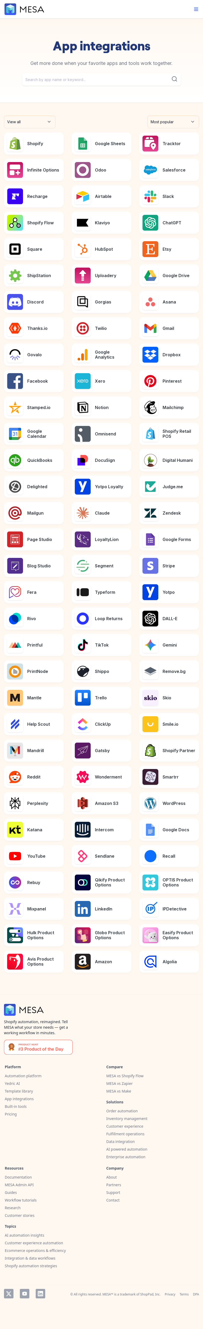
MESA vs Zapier (119, 1083)
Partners (113, 1184)
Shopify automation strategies (31, 1265)
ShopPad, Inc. (150, 1294)
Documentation (18, 1177)
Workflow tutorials (21, 1200)
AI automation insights (24, 1235)
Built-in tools (16, 1106)
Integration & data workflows (30, 1258)
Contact (113, 1200)
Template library (19, 1091)
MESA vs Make (118, 1091)
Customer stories (19, 1215)
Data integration (120, 1141)
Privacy (170, 1294)
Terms (184, 1294)
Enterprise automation (125, 1156)
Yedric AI (12, 1083)
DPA (196, 1294)
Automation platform (23, 1075)
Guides (11, 1192)
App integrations (19, 1098)
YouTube (24, 1293)
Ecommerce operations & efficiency (35, 1250)
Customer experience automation (34, 1242)
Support (113, 1192)
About (111, 1177)
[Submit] (174, 79)
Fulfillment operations (125, 1133)
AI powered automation (126, 1149)
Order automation (122, 1110)
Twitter (8, 1293)
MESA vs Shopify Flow (125, 1075)
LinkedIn (40, 1293)
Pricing (11, 1114)
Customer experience (124, 1126)
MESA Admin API (19, 1184)
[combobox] (101, 79)
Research (13, 1207)
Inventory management (126, 1118)
